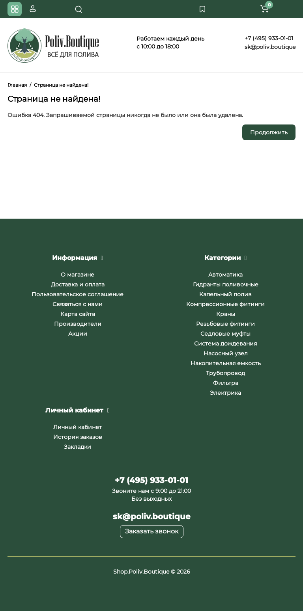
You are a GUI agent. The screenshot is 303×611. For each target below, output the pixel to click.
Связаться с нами (77, 304)
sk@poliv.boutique (269, 46)
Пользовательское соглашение (77, 294)
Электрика (225, 392)
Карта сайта (77, 314)
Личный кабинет (77, 427)
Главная (17, 85)
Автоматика (225, 274)
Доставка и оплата (78, 284)
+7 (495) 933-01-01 (268, 38)
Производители (77, 323)
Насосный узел (226, 353)
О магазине (77, 274)
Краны (225, 314)
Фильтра (225, 382)
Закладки (77, 446)
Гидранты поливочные (225, 284)
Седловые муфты (225, 333)
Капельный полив (225, 294)
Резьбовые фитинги (225, 323)
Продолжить (269, 132)
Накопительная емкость (226, 363)
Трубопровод (225, 373)
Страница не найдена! (61, 85)
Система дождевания (225, 343)
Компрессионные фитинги (225, 304)
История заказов (77, 436)
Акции (77, 333)
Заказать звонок (151, 531)
